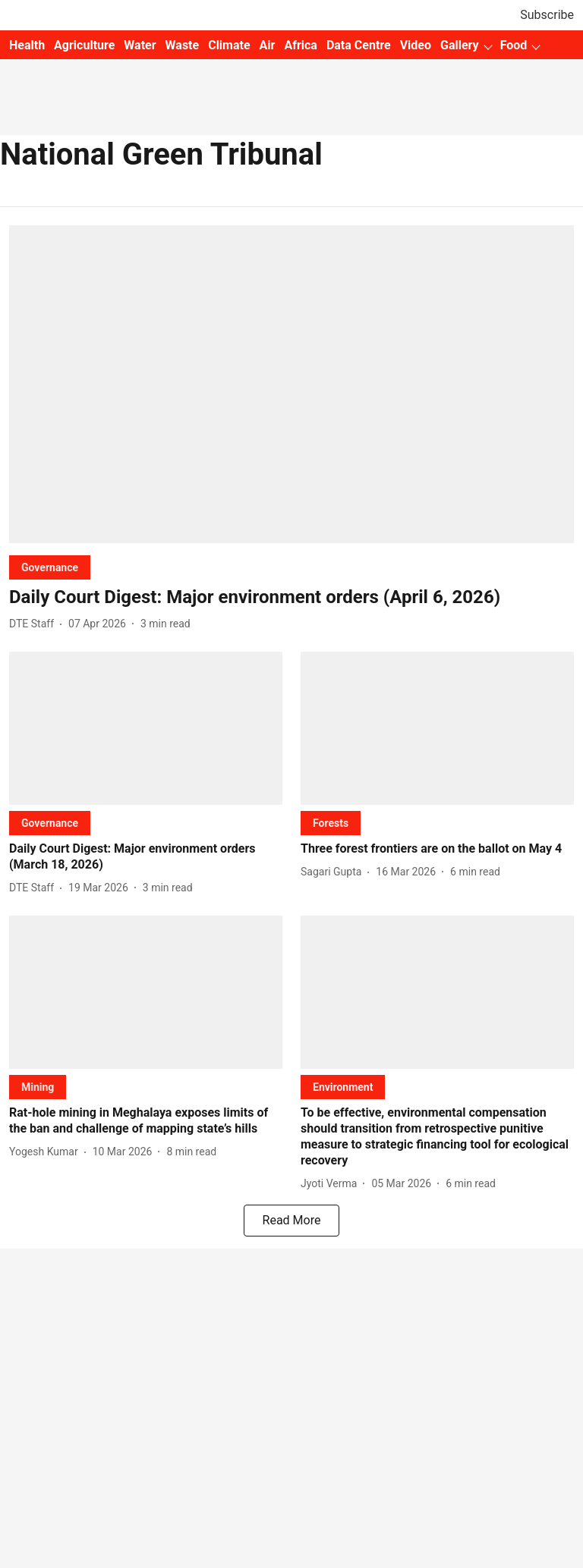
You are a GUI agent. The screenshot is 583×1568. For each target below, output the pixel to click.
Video (415, 45)
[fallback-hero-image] (291, 384)
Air (268, 45)
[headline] (291, 597)
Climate (229, 45)
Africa (300, 45)
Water (140, 45)
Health (27, 45)
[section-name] (49, 567)
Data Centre (358, 45)
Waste (182, 45)
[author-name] (34, 624)
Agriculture (84, 45)
